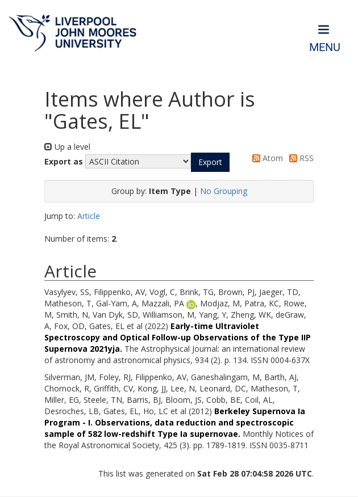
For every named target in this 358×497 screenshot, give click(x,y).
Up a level (67, 146)
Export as (63, 161)
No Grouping (223, 191)
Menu (324, 47)
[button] (210, 162)
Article (88, 215)
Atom (265, 158)
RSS (299, 158)
